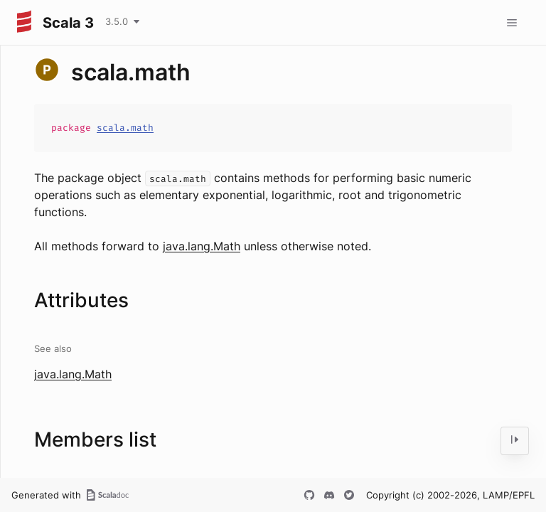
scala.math (125, 128)
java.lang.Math (201, 246)
